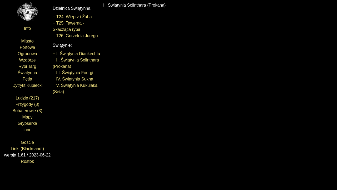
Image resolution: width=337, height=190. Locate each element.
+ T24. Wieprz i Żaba (72, 17)
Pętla (27, 79)
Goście (27, 142)
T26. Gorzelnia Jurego (75, 36)
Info (27, 28)
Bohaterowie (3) (27, 110)
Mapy (27, 117)
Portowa (27, 47)
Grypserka (27, 123)
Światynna (27, 72)
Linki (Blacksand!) (27, 148)
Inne (27, 129)
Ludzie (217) (27, 98)
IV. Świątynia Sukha (73, 79)
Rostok (27, 161)
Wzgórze (27, 60)
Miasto (27, 41)
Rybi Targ (27, 66)
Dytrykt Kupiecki (27, 85)
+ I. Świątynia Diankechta (76, 53)
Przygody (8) (27, 104)
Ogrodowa (27, 53)
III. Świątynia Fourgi (73, 72)
